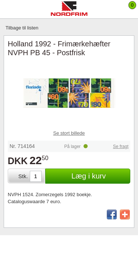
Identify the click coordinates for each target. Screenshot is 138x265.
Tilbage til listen (22, 28)
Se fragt (120, 146)
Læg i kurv (88, 176)
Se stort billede (69, 133)
